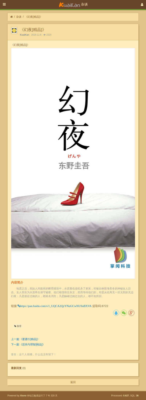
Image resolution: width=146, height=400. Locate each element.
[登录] (142, 4)
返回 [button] (73, 382)
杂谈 (18, 16)
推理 (17, 326)
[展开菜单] (4, 4)
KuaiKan (24, 34)
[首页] (11, 17)
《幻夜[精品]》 (33, 16)
